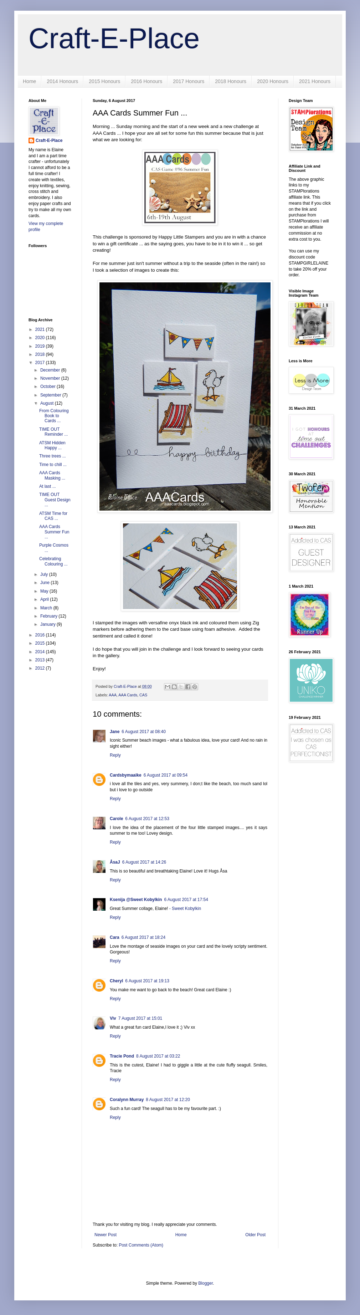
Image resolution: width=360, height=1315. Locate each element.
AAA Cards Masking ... (52, 475)
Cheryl (116, 980)
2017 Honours (188, 81)
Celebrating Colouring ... (53, 561)
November (50, 378)
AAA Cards (127, 695)
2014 (40, 651)
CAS (143, 695)
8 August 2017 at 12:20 (168, 1099)
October (48, 386)
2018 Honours (230, 81)
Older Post (255, 1234)
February (49, 616)
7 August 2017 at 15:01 (140, 1018)
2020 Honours (272, 81)
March (46, 607)
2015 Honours (104, 81)
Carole (116, 818)
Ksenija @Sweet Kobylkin (136, 899)
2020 (40, 337)
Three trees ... (52, 456)
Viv (113, 1018)
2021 (40, 329)
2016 (40, 635)
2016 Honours (146, 81)
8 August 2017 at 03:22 (158, 1056)
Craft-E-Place (114, 38)
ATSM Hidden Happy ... (52, 445)
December (50, 370)
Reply (115, 755)
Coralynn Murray (127, 1099)
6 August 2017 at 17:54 (186, 899)
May (45, 591)
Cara (114, 937)
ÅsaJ (115, 862)
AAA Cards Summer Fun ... (54, 531)
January (48, 624)
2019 (40, 346)
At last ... (47, 486)
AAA (113, 695)
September (51, 395)
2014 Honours (62, 81)
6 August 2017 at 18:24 (143, 937)
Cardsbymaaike (126, 775)
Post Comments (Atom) (141, 1245)
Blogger (205, 1283)
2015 (40, 643)
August (47, 403)
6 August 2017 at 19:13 (147, 980)
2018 (40, 354)
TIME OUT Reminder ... (53, 432)
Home (29, 81)
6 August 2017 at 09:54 (165, 775)
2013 (40, 660)
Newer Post (105, 1234)
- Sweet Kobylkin (185, 908)
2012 (40, 668)
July (44, 574)
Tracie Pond (122, 1056)
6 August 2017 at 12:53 (147, 818)
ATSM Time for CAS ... (53, 516)
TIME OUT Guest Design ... (55, 499)
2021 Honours (314, 81)
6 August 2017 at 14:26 (144, 862)
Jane (114, 731)
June (45, 582)
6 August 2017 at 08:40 (143, 731)
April (45, 599)
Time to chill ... (53, 464)
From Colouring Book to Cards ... (54, 416)
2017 (40, 362)
